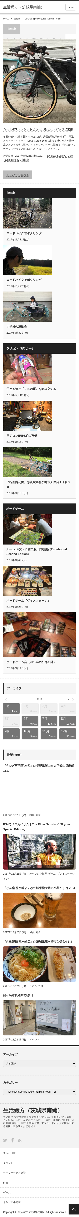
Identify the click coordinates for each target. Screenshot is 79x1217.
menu (71, 7)
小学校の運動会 (16, 326)
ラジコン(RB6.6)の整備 (21, 435)
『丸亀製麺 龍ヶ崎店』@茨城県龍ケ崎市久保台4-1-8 (37, 941)
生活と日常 (9, 1153)
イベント (34, 1039)
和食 (31, 815)
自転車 (17, 19)
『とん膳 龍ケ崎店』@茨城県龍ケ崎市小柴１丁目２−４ (39, 888)
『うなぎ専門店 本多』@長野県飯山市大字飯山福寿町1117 (38, 768)
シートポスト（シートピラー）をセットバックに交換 (38, 129)
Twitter (5, 1140)
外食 (38, 815)
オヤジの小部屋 (38, 873)
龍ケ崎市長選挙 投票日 (18, 995)
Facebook (12, 1140)
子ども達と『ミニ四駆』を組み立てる (31, 389)
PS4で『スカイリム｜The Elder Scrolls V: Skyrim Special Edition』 (36, 827)
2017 (39, 699)
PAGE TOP (74, 1209)
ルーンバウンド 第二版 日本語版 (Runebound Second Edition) (36, 552)
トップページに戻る (17, 174)
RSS (19, 1140)
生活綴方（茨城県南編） (33, 1110)
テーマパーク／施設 (14, 1172)
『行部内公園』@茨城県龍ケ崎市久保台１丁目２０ (38, 484)
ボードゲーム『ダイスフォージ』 (28, 600)
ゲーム (52, 873)
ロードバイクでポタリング (23, 233)
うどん (33, 986)
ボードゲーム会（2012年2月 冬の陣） (31, 662)
